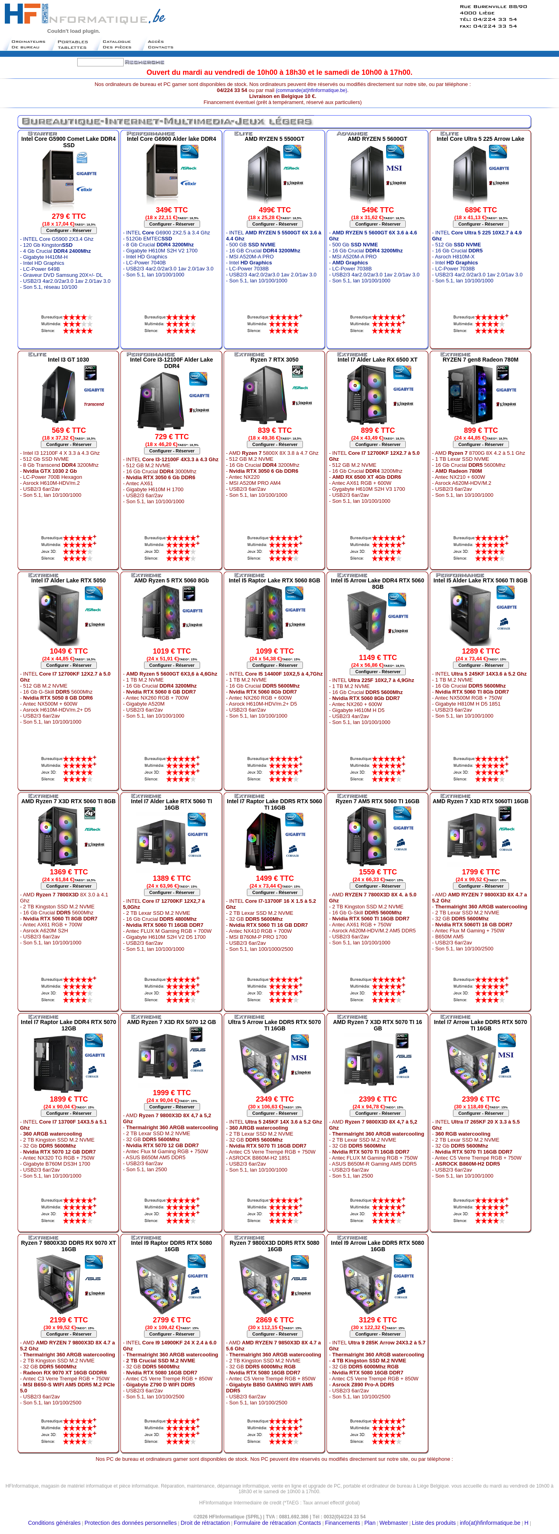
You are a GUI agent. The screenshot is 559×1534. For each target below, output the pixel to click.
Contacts (310, 1523)
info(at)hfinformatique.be (490, 1523)
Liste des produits (434, 1523)
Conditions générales (54, 1523)
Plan (369, 1523)
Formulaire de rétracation (265, 1523)
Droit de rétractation (205, 1523)
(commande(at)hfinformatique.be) (311, 90)
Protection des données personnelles (130, 1523)
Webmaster (393, 1523)
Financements (342, 1523)
